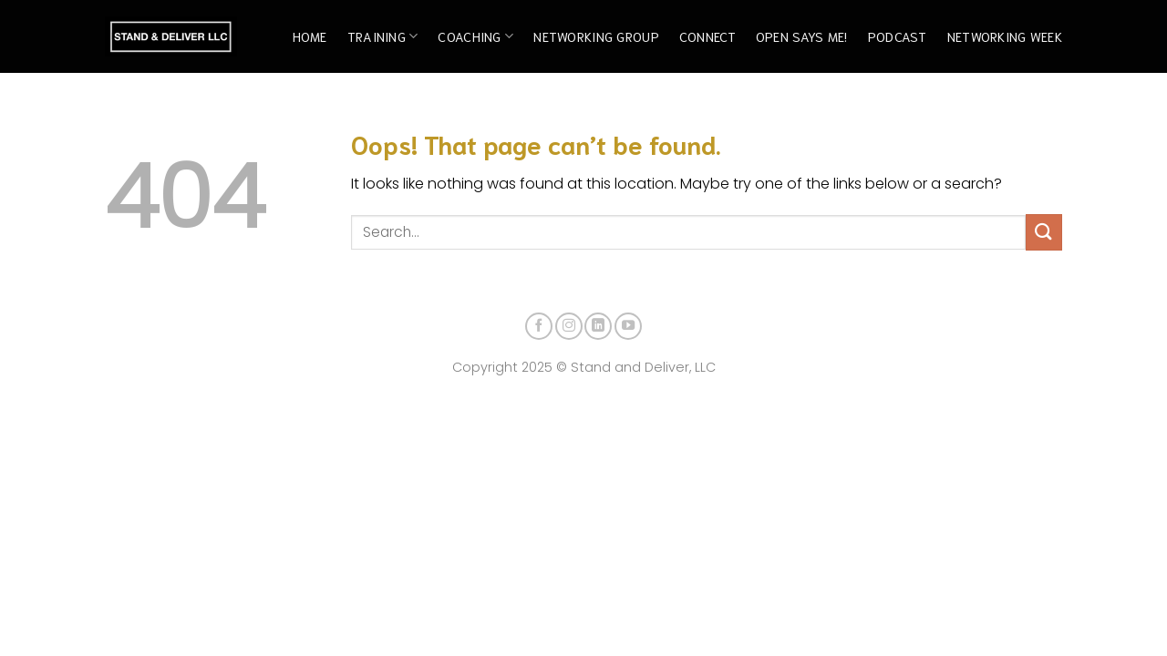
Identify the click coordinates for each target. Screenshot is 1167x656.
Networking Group (596, 36)
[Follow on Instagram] (569, 326)
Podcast (897, 36)
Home (310, 36)
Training (382, 36)
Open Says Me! (802, 36)
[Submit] (1044, 232)
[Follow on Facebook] (539, 326)
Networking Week (1004, 36)
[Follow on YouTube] (628, 326)
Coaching (475, 36)
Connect (707, 36)
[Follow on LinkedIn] (598, 326)
